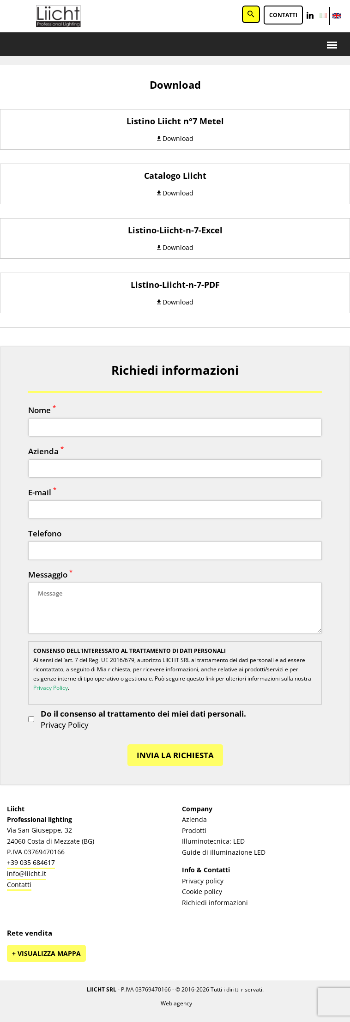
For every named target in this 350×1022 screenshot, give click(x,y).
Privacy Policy (50, 688)
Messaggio (50, 574)
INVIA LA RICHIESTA (175, 755)
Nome (42, 410)
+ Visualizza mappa (46, 953)
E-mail (42, 492)
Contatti (283, 15)
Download (175, 138)
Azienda (46, 451)
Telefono (44, 533)
